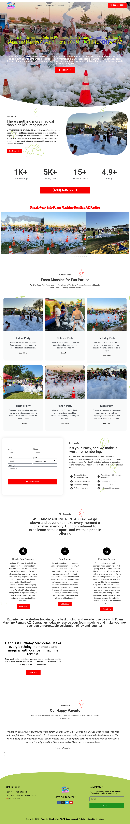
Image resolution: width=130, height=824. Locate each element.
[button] (3, 233)
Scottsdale (73, 5)
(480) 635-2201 (65, 190)
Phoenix (61, 5)
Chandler (85, 5)
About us (50, 5)
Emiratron (99, 819)
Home (39, 5)
